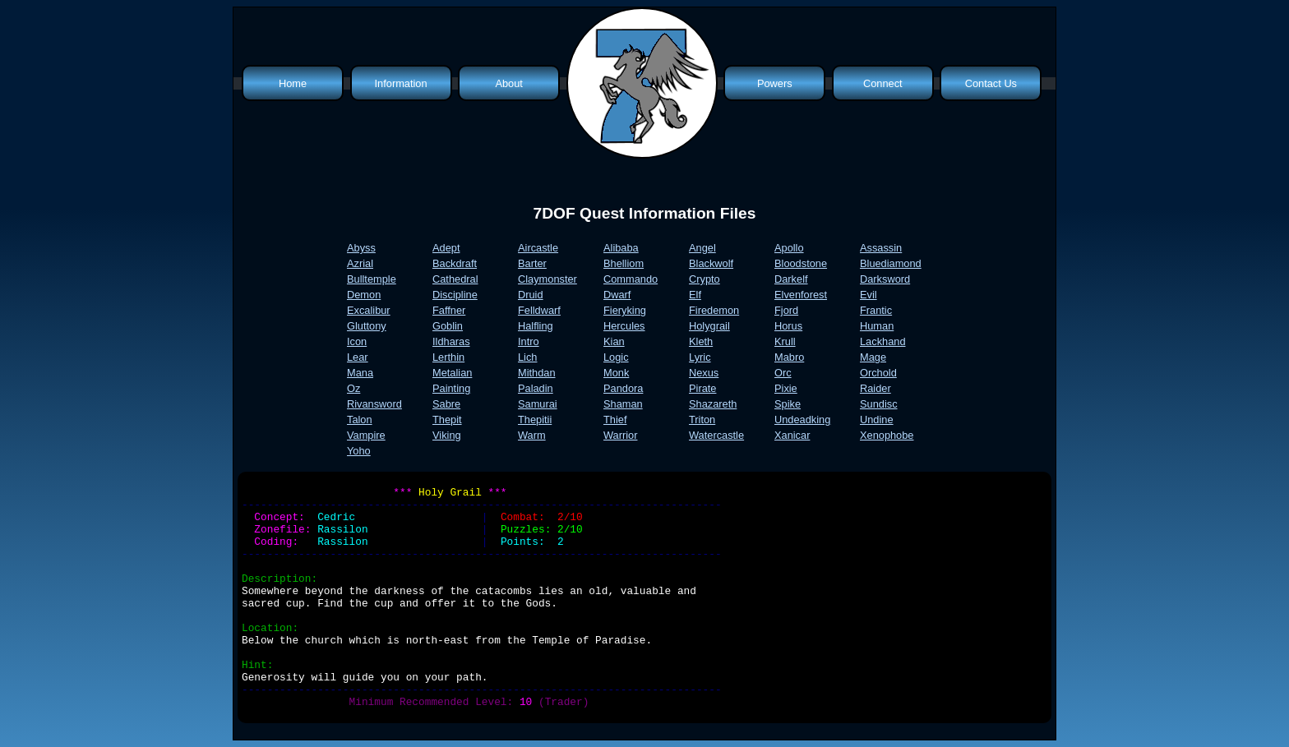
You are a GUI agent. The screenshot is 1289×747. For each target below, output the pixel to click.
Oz (353, 388)
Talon (359, 419)
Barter (532, 263)
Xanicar (792, 435)
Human (877, 326)
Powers (774, 83)
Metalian (452, 373)
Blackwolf (711, 263)
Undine (877, 419)
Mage (873, 357)
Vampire (366, 435)
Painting (451, 388)
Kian (614, 341)
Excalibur (368, 310)
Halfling (535, 326)
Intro (528, 341)
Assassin (881, 248)
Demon (364, 294)
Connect (883, 83)
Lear (357, 357)
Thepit (447, 419)
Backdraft (454, 263)
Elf (695, 294)
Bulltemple (371, 279)
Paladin (535, 388)
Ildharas (451, 341)
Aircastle (538, 248)
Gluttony (366, 326)
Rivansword (374, 404)
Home (293, 83)
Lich (527, 357)
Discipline (455, 294)
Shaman (623, 404)
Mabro (789, 357)
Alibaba (621, 248)
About (508, 83)
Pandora (623, 388)
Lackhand (883, 341)
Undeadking (802, 419)
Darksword (885, 279)
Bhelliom (623, 263)
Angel (702, 248)
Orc (783, 373)
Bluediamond (891, 263)
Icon (357, 341)
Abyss (361, 248)
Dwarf (617, 294)
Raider (875, 388)
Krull (785, 341)
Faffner (448, 310)
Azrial (360, 263)
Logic (616, 357)
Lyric (700, 357)
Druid (530, 294)
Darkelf (791, 279)
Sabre (446, 404)
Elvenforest (800, 294)
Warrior (620, 435)
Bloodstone (800, 263)
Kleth (701, 341)
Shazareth (713, 404)
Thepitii (535, 419)
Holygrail (709, 326)
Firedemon (714, 310)
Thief (614, 419)
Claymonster (547, 279)
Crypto (704, 279)
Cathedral (455, 279)
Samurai (537, 404)
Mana (360, 373)
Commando (630, 279)
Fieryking (624, 310)
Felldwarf (539, 310)
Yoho (359, 451)
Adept (446, 248)
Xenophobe (886, 435)
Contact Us (991, 83)
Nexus (703, 373)
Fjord (786, 310)
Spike (787, 404)
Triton (702, 419)
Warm (532, 435)
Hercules (624, 326)
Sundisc (879, 404)
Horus (788, 326)
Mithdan (537, 373)
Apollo (789, 248)
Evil (868, 294)
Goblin (447, 326)
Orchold (878, 373)
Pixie (785, 388)
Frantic (876, 310)
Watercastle (716, 435)
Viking (446, 435)
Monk (616, 373)
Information (401, 83)
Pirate (702, 388)
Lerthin (448, 357)
